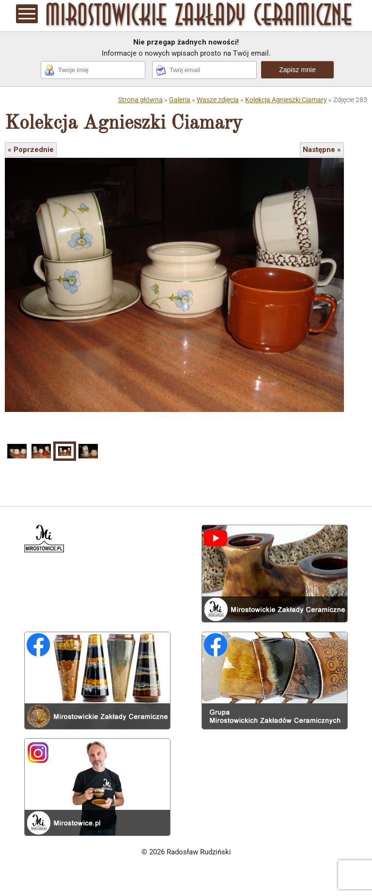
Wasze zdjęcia (218, 100)
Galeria (179, 100)
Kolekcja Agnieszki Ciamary (286, 100)
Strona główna (140, 100)
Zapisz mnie (297, 70)
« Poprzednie (31, 149)
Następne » (322, 149)
